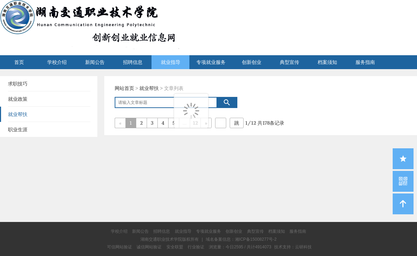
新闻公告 (95, 62)
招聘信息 (132, 62)
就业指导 (170, 62)
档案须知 (327, 62)
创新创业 (251, 62)
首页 (19, 62)
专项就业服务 (211, 62)
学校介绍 (57, 62)
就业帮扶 (149, 88)
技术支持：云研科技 (293, 247)
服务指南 (365, 62)
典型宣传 (289, 62)
